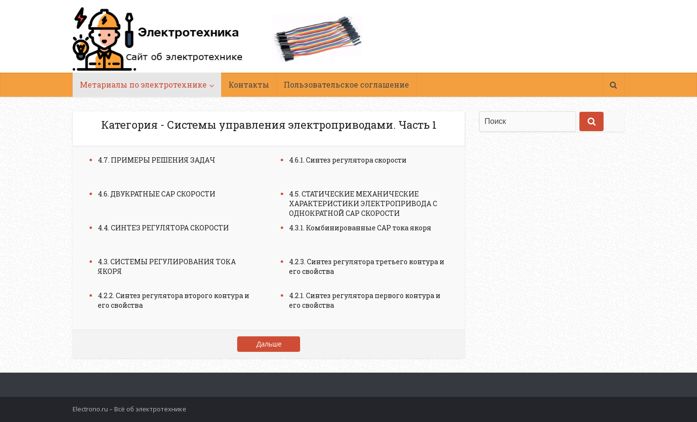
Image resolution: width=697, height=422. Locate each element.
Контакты (248, 84)
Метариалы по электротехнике (143, 84)
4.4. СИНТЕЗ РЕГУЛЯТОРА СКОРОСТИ (163, 227)
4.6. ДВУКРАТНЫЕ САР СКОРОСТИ (156, 193)
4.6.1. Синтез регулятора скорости (348, 160)
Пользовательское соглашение (346, 84)
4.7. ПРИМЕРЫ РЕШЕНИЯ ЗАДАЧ (156, 160)
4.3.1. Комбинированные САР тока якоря (360, 227)
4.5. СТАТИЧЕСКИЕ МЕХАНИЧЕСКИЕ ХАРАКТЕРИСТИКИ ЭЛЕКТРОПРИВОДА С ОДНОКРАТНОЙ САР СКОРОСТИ (363, 203)
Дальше (269, 343)
